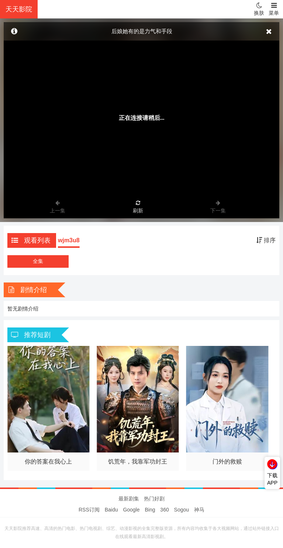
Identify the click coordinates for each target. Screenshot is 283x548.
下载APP (272, 479)
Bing (150, 510)
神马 (199, 510)
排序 (266, 240)
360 (164, 510)
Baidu (111, 510)
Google (131, 510)
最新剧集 (128, 499)
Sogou (181, 510)
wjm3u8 (69, 240)
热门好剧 (154, 499)
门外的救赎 (227, 461)
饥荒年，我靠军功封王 (137, 461)
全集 (38, 261)
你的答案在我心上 (48, 461)
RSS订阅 (89, 510)
